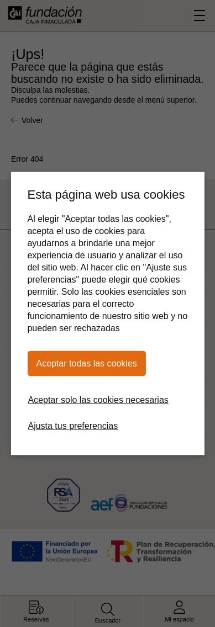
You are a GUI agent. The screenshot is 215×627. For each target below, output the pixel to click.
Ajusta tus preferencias (73, 426)
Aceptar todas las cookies (86, 363)
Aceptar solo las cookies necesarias (98, 400)
